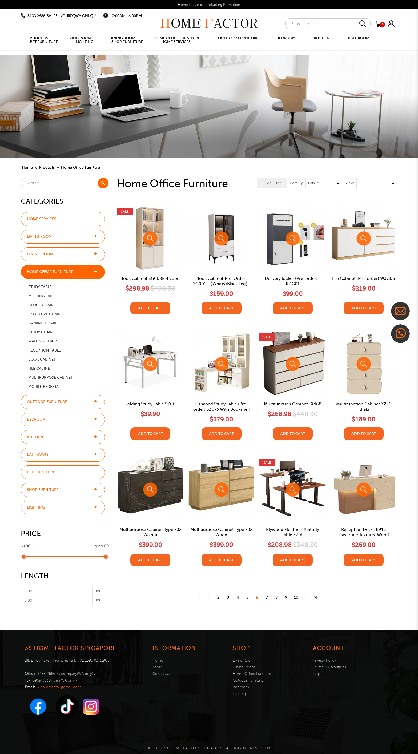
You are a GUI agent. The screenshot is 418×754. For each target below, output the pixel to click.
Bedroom (36, 419)
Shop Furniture (43, 490)
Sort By (296, 183)
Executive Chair (44, 314)
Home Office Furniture (80, 168)
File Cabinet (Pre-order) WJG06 (363, 278)
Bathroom (37, 455)
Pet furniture (41, 472)
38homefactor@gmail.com (58, 687)
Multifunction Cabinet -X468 (292, 404)
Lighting (36, 507)
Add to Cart (150, 308)
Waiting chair (42, 341)
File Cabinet (40, 368)
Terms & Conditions (329, 667)
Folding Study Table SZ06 (150, 404)
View (349, 183)
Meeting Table (42, 296)
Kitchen (35, 437)
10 (296, 597)
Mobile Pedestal (44, 387)
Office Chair (40, 305)
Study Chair (40, 332)
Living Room (39, 237)
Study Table (40, 287)
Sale (124, 211)
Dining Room (40, 254)
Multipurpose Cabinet (50, 378)
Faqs (316, 674)
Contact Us (161, 674)
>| (315, 597)
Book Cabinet (42, 359)
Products (47, 168)
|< (198, 597)
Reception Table (44, 350)
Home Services (41, 219)
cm (98, 591)
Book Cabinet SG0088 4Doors (150, 278)
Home (27, 168)
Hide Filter (272, 183)
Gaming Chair (42, 323)
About (157, 667)
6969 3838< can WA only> (55, 680)
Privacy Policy (324, 660)
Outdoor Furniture (47, 402)
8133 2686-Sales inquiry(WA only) (60, 15)
